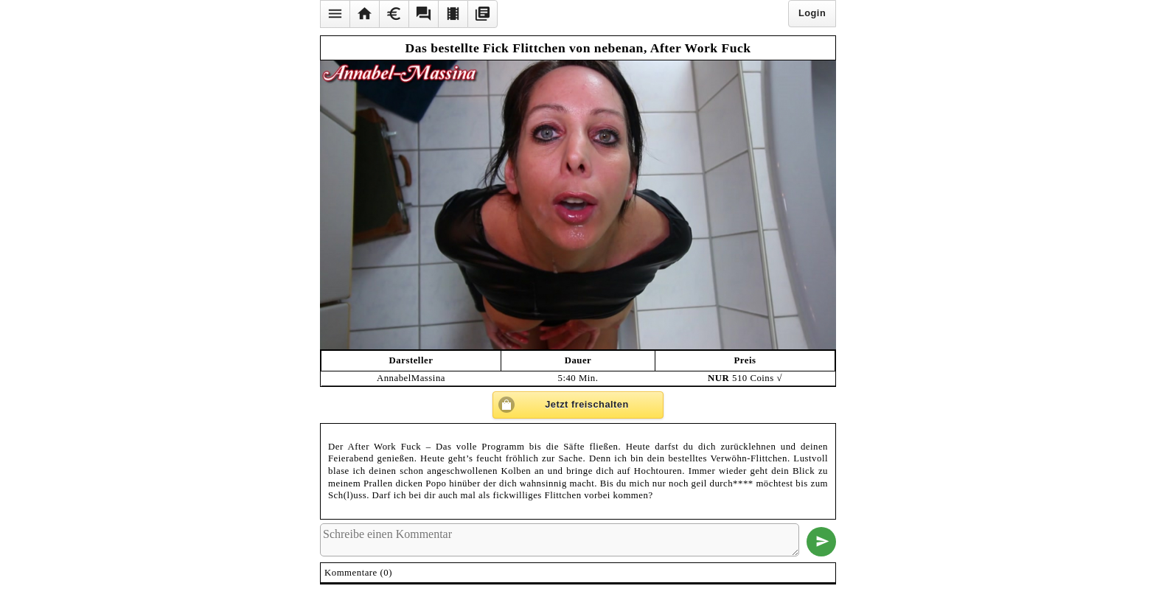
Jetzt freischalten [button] (587, 404)
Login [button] (812, 12)
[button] (334, 14)
